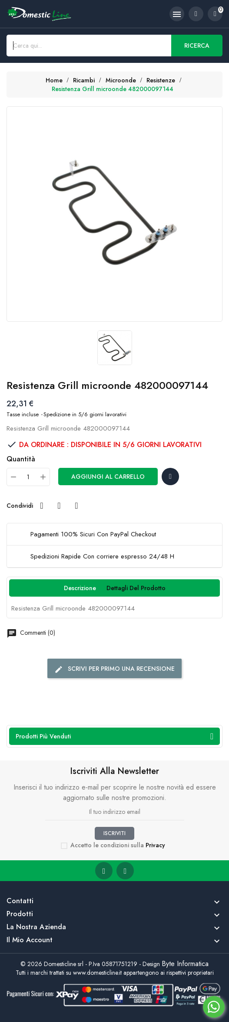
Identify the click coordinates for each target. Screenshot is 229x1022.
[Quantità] (28, 477)
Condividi (41, 505)
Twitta (59, 505)
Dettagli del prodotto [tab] (136, 588)
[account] (196, 14)
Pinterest (76, 505)
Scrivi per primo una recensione (114, 669)
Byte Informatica (185, 964)
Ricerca (196, 45)
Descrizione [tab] (80, 588)
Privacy (155, 845)
